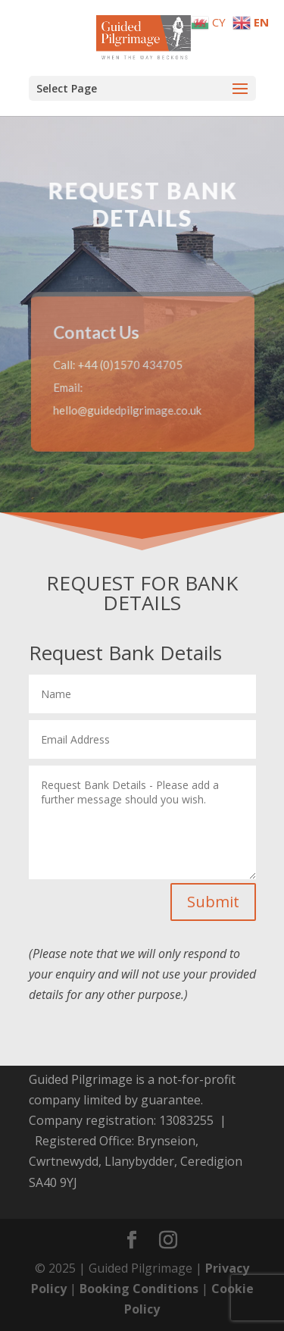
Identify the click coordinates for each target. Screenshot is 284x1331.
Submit (213, 901)
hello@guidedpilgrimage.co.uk (127, 409)
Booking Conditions (139, 1288)
